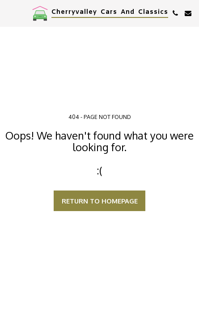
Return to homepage (100, 201)
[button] (9, 13)
